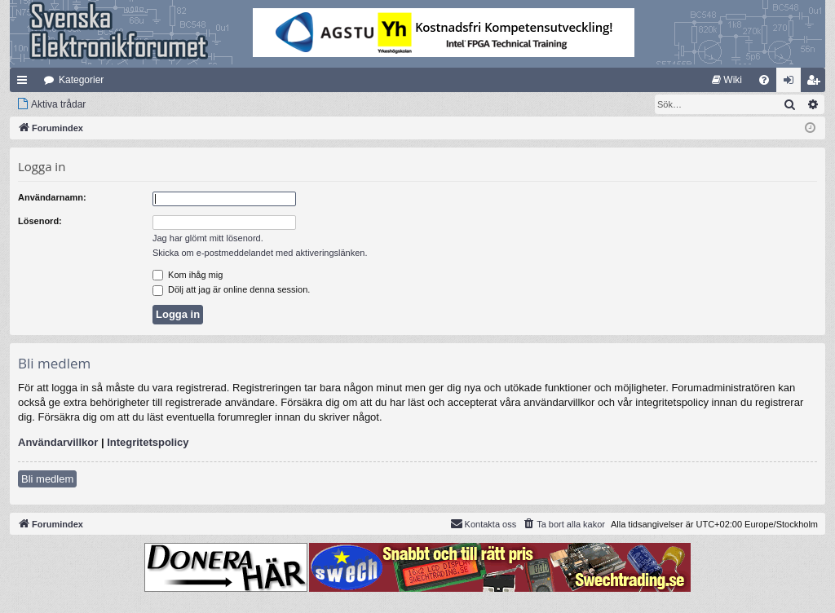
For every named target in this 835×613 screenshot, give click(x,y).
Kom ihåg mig (187, 275)
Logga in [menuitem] (792, 83)
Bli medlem (47, 479)
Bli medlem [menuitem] (816, 83)
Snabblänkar (25, 83)
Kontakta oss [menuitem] (483, 523)
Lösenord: (40, 221)
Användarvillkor (58, 442)
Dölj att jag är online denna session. (231, 289)
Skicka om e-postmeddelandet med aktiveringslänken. (260, 253)
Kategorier (81, 80)
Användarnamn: (52, 197)
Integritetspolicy (147, 442)
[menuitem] (727, 80)
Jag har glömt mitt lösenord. (207, 238)
